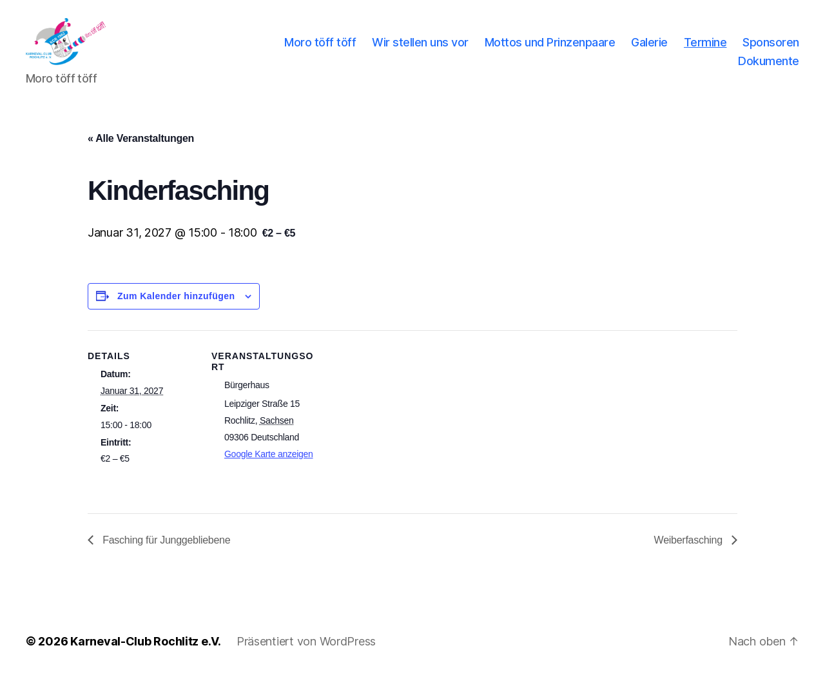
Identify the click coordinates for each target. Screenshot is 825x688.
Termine (705, 47)
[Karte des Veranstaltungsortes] (403, 430)
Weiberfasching (689, 550)
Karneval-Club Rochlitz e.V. (145, 651)
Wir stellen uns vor (420, 47)
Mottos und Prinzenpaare (550, 47)
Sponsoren (770, 47)
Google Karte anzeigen (268, 465)
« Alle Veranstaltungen (141, 149)
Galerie (649, 47)
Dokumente (768, 66)
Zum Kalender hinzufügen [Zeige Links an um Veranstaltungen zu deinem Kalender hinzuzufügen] (176, 307)
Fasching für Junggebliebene (165, 550)
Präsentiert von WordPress (306, 651)
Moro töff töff (320, 47)
